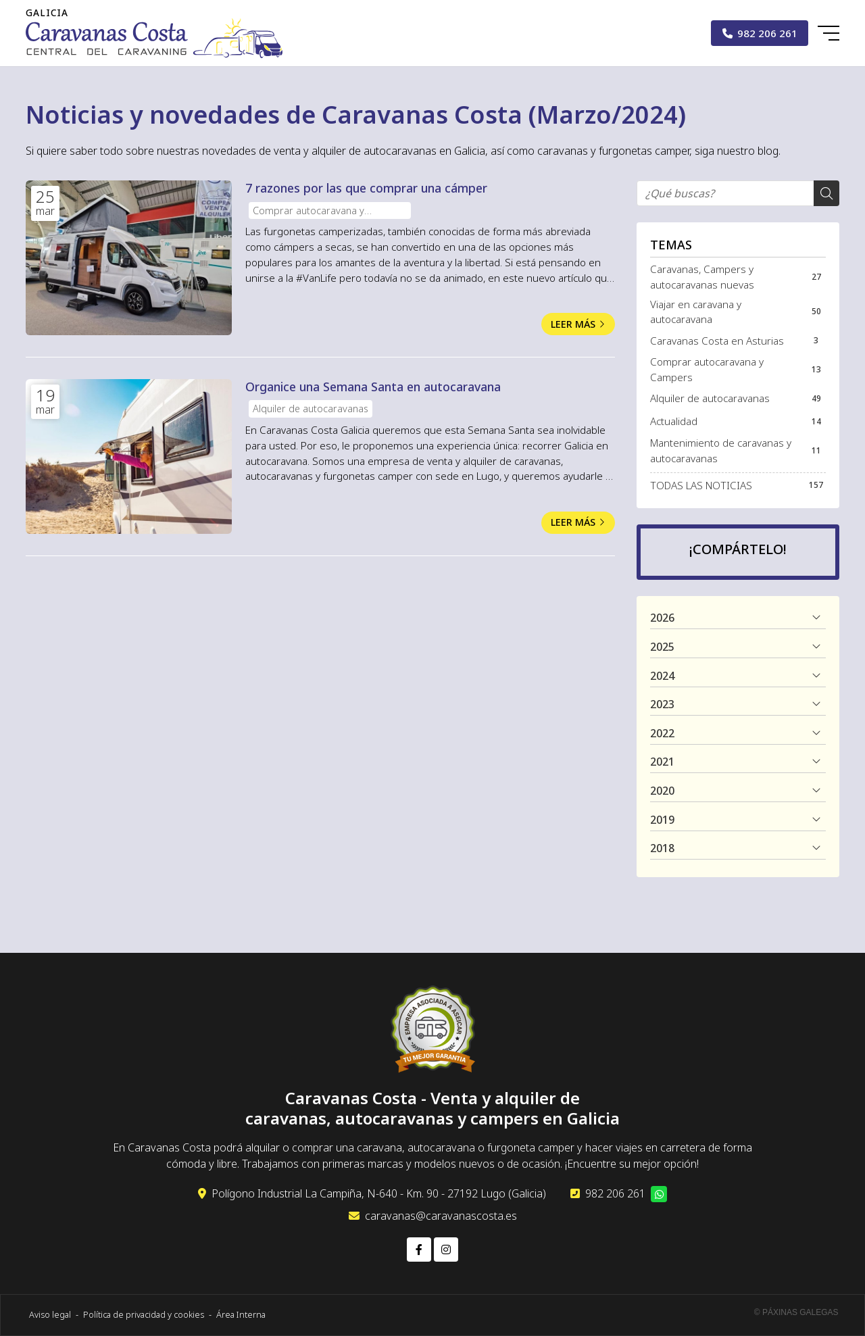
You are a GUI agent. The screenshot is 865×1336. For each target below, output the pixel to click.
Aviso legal (50, 1314)
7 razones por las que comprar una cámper (366, 187)
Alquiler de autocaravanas (310, 408)
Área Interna (241, 1314)
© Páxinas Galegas (796, 1312)
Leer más (573, 324)
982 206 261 (615, 1193)
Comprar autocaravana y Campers (308, 212)
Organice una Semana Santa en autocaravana (373, 386)
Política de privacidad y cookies (143, 1314)
